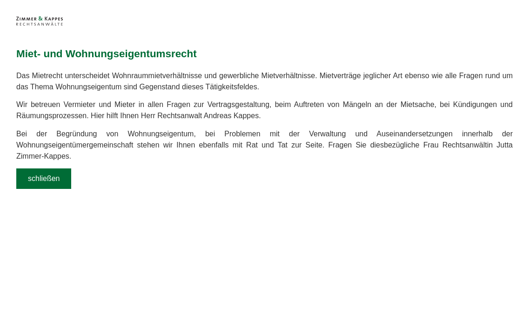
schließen (44, 178)
